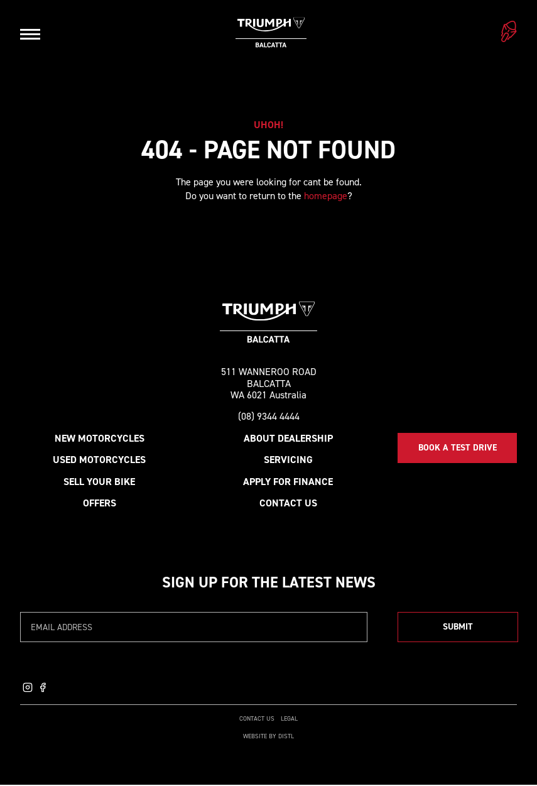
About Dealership (288, 439)
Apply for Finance (288, 482)
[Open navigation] (30, 34)
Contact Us (288, 504)
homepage (325, 195)
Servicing (288, 460)
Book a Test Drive (457, 449)
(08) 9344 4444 (269, 417)
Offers (99, 504)
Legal (289, 720)
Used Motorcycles (99, 460)
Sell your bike (99, 482)
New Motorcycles (99, 439)
